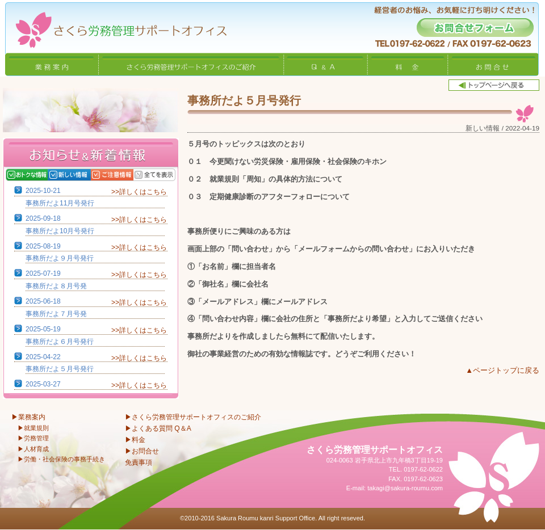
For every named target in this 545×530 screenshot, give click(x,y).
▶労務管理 (33, 438)
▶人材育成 (33, 448)
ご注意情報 (123, 174)
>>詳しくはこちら (139, 192)
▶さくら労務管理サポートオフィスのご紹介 (193, 417)
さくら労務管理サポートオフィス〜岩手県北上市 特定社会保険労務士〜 (113, 26)
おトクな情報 (38, 174)
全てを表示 (166, 174)
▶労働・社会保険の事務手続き (61, 459)
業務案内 (52, 64)
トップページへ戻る (493, 85)
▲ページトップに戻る (502, 370)
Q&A (326, 64)
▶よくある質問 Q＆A (158, 428)
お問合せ (493, 64)
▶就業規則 (33, 427)
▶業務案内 (28, 417)
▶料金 (135, 440)
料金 (408, 64)
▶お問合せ (142, 451)
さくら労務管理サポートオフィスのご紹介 (191, 64)
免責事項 (138, 462)
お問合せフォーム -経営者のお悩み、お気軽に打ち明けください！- (475, 27)
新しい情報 (81, 174)
